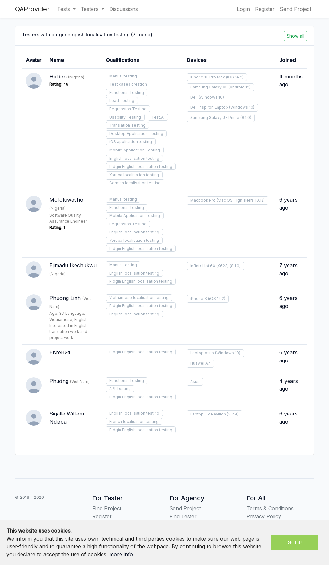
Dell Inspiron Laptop (209, 107)
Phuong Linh (65, 298)
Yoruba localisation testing (134, 174)
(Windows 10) (211, 97)
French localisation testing (134, 421)
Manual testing (123, 76)
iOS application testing (130, 141)
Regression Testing (128, 108)
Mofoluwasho (66, 199)
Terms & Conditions (270, 508)
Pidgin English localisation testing (140, 166)
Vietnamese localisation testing (139, 297)
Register (265, 9)
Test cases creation (128, 84)
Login (243, 9)
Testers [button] (90, 9)
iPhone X (198, 298)
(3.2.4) (233, 414)
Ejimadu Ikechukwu (73, 265)
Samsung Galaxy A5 (208, 87)
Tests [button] (64, 9)
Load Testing (121, 100)
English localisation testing (134, 158)
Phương (58, 381)
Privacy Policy (263, 516)
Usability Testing (125, 117)
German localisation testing (135, 182)
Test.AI (157, 117)
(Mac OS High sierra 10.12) (241, 200)
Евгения (59, 352)
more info (121, 554)
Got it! (295, 542)
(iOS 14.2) (235, 77)
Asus (195, 381)
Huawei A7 (200, 363)
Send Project (295, 9)
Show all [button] (295, 36)
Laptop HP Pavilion (208, 414)
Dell (194, 97)
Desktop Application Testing (136, 133)
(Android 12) (239, 87)
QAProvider (32, 9)
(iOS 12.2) (216, 298)
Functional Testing (126, 92)
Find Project (106, 508)
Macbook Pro (203, 200)
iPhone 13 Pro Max (207, 77)
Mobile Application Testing (134, 150)
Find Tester (183, 516)
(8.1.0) (245, 117)
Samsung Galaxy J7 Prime (214, 117)
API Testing (120, 388)
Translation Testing (127, 125)
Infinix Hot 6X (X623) (209, 265)
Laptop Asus (202, 353)
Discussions (123, 9)
